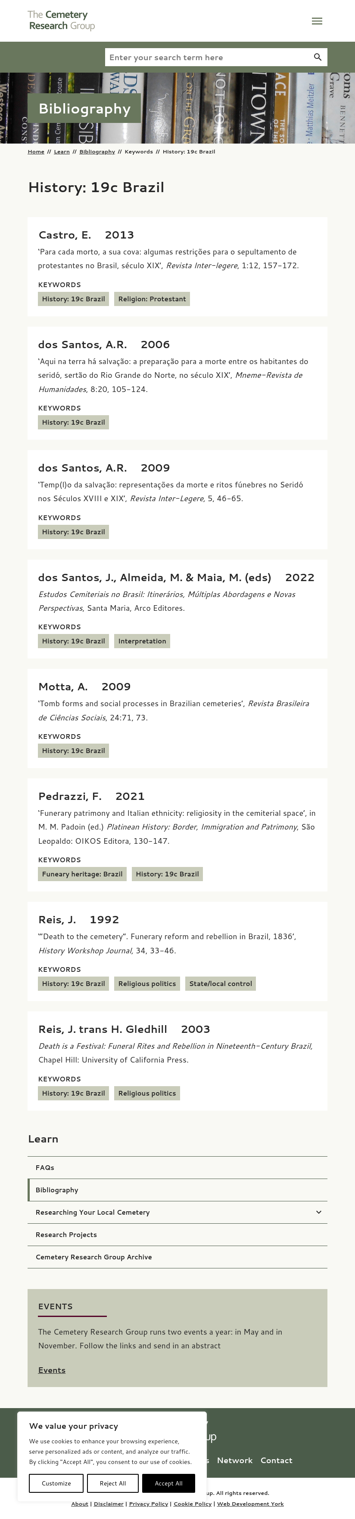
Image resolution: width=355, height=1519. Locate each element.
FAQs (44, 1167)
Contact (276, 1460)
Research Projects (66, 1234)
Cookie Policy (192, 1503)
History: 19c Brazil (73, 298)
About (79, 1503)
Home (36, 151)
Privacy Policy (148, 1503)
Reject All (113, 1483)
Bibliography (97, 151)
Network (236, 1460)
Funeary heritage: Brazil (82, 874)
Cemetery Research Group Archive (93, 1257)
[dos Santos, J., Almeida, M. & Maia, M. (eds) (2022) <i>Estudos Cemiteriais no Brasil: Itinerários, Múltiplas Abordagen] (176, 577)
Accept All (169, 1483)
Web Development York (250, 1503)
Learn (62, 151)
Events (51, 1369)
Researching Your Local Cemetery (92, 1212)
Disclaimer (108, 1503)
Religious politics (147, 983)
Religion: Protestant (152, 298)
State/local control (220, 983)
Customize (56, 1483)
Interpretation (142, 641)
